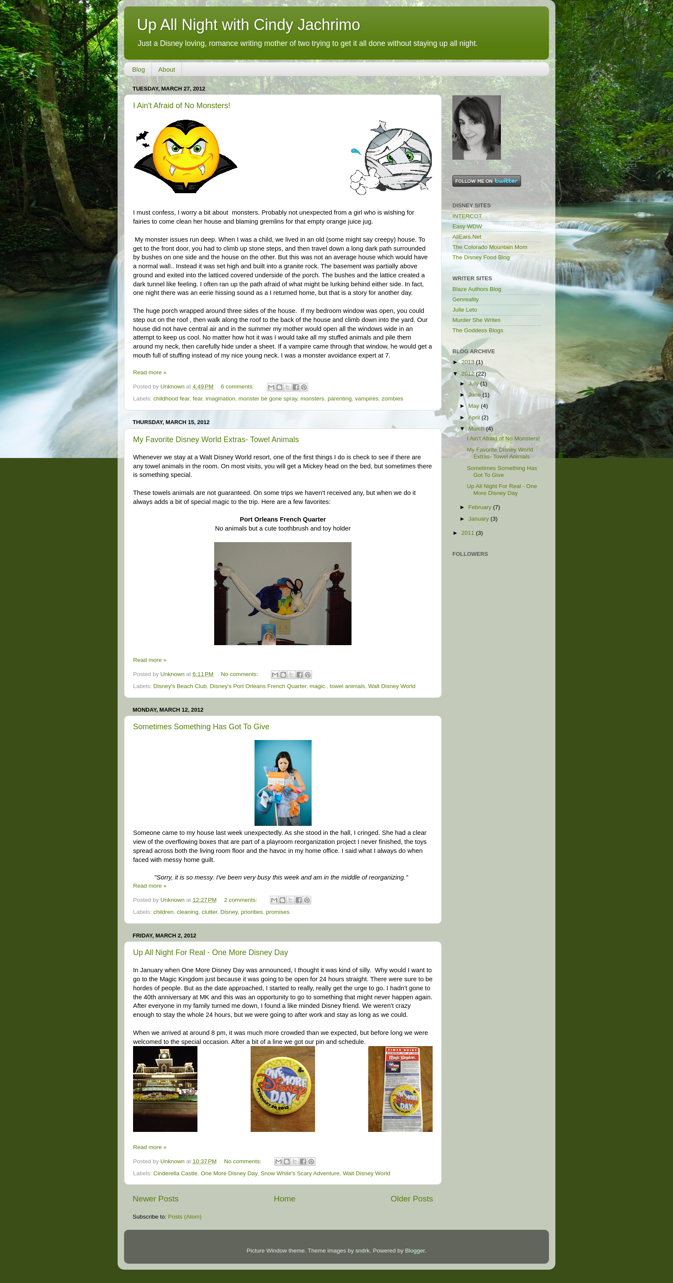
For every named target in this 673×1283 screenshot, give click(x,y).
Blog (138, 69)
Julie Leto (464, 309)
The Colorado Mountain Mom (489, 247)
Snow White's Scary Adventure (300, 1173)
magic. (318, 686)
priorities (252, 912)
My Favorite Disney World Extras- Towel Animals (216, 439)
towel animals (347, 686)
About (166, 69)
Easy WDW (467, 226)
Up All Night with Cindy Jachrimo (248, 24)
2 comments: (241, 900)
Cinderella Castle (175, 1173)
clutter (209, 912)
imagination (220, 398)
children (163, 912)
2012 (468, 373)
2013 (468, 362)
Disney (228, 912)
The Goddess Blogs (477, 330)
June (475, 394)
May (474, 406)
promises (278, 912)
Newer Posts (156, 1198)
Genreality (465, 299)
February (480, 507)
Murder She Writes (476, 320)
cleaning (187, 912)
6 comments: (238, 386)
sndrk (362, 1250)
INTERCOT (467, 216)
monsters (312, 398)
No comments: (240, 674)
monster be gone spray (268, 398)
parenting (339, 398)
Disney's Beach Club (179, 686)
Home (284, 1198)
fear (198, 398)
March (477, 428)
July (474, 383)
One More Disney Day (229, 1173)
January (479, 519)
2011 (468, 533)
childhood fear (171, 398)
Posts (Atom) (185, 1216)
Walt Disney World (391, 686)
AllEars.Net (467, 237)
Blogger (415, 1250)
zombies (392, 398)
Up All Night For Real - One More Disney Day (210, 952)
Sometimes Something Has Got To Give (201, 726)
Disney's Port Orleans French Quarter (258, 686)
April (475, 417)
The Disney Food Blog (481, 257)
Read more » (150, 372)
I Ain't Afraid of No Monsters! (181, 105)
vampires (367, 398)
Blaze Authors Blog (476, 289)
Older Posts (412, 1198)
